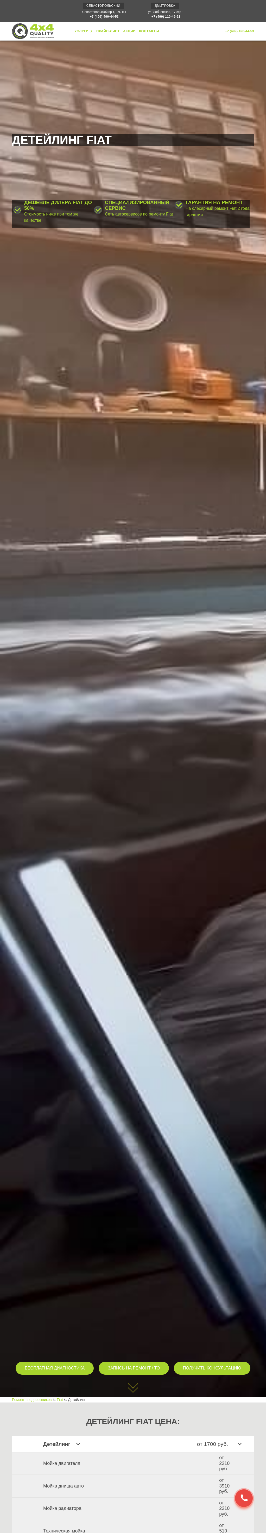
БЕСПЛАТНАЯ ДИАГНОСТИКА (55, 1368)
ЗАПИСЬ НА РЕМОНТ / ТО (134, 1368)
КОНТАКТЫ (149, 31)
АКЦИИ (129, 31)
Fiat (60, 1400)
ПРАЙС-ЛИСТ (108, 31)
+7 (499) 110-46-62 (165, 16)
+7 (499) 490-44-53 (104, 16)
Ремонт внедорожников (32, 1400)
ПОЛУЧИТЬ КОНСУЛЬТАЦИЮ (212, 1368)
